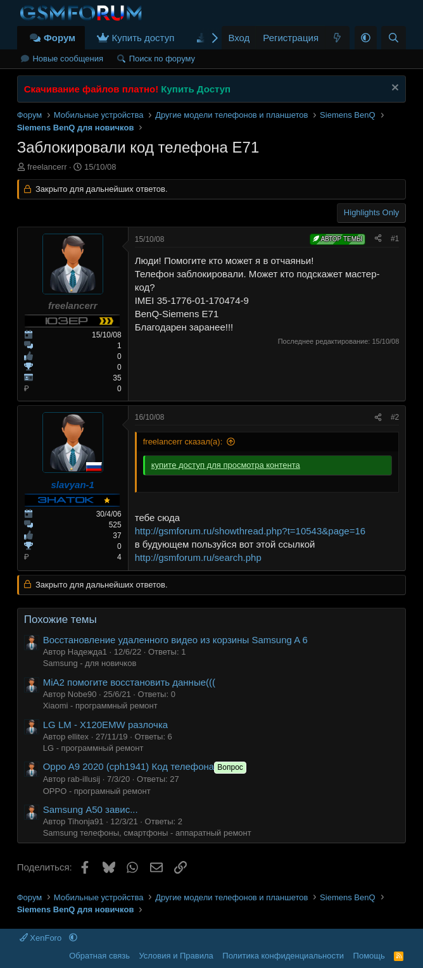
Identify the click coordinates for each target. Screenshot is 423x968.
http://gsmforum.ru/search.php (198, 557)
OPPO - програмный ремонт (97, 791)
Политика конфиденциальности (283, 955)
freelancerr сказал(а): (183, 441)
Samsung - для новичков (90, 663)
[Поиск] (393, 37)
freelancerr (46, 167)
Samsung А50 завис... (90, 809)
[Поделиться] (378, 239)
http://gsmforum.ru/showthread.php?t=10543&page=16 (250, 530)
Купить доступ (142, 37)
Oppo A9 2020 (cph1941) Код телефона (146, 766)
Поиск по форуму (162, 58)
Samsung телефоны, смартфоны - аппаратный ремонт (147, 833)
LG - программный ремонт (93, 748)
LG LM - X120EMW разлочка (105, 724)
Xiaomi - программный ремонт (100, 705)
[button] (366, 37)
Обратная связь (99, 955)
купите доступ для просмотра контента (225, 465)
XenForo (42, 938)
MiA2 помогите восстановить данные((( (129, 682)
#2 (395, 417)
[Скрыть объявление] (393, 89)
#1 (395, 238)
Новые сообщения (67, 58)
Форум (59, 37)
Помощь (369, 955)
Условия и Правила (176, 955)
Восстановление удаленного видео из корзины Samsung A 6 (175, 639)
